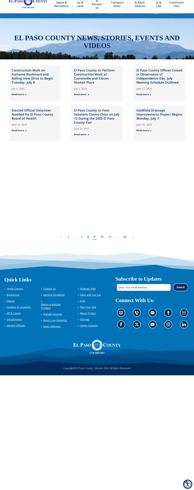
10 (102, 243)
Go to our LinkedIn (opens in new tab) (185, 332)
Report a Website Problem (51, 312)
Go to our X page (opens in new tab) (138, 332)
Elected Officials (16, 332)
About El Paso (88, 319)
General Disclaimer (54, 301)
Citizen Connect (89, 332)
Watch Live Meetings (55, 326)
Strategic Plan (88, 295)
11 (110, 243)
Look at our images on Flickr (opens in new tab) (185, 320)
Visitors (11, 307)
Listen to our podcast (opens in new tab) (169, 320)
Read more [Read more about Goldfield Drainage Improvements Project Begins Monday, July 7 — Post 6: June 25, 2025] (143, 136)
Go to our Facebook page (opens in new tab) (122, 332)
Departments (14, 325)
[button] (171, 3)
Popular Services (52, 320)
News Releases (52, 332)
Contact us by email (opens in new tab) (153, 320)
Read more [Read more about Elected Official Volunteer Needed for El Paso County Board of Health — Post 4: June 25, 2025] (19, 136)
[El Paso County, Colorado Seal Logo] (97, 353)
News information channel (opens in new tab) (122, 320)
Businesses (13, 301)
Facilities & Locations (19, 313)
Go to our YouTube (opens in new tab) (153, 332)
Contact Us (49, 295)
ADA (82, 307)
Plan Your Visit (88, 313)
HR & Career (14, 319)
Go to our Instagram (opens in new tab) (169, 332)
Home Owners (15, 295)
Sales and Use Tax (90, 301)
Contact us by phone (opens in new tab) (138, 320)
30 (125, 243)
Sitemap (84, 325)
